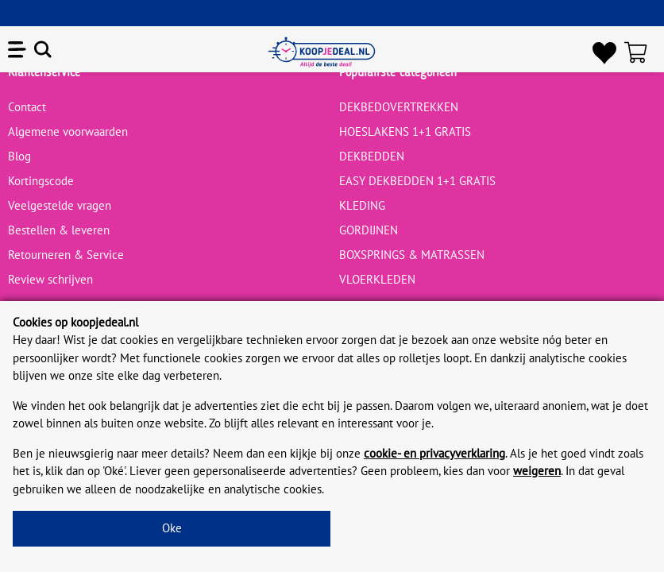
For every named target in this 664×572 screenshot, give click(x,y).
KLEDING (362, 205)
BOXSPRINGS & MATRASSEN (411, 254)
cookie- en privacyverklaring (434, 453)
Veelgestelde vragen (59, 205)
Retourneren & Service (66, 254)
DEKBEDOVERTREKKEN (398, 106)
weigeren (537, 470)
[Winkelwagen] (640, 52)
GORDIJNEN (368, 230)
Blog (19, 156)
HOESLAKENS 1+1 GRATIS (405, 131)
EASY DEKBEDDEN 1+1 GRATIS (417, 180)
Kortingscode (41, 180)
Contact (27, 106)
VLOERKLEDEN (377, 279)
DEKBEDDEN (371, 156)
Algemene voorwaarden (68, 131)
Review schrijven (50, 279)
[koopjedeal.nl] (321, 52)
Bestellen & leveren (59, 230)
